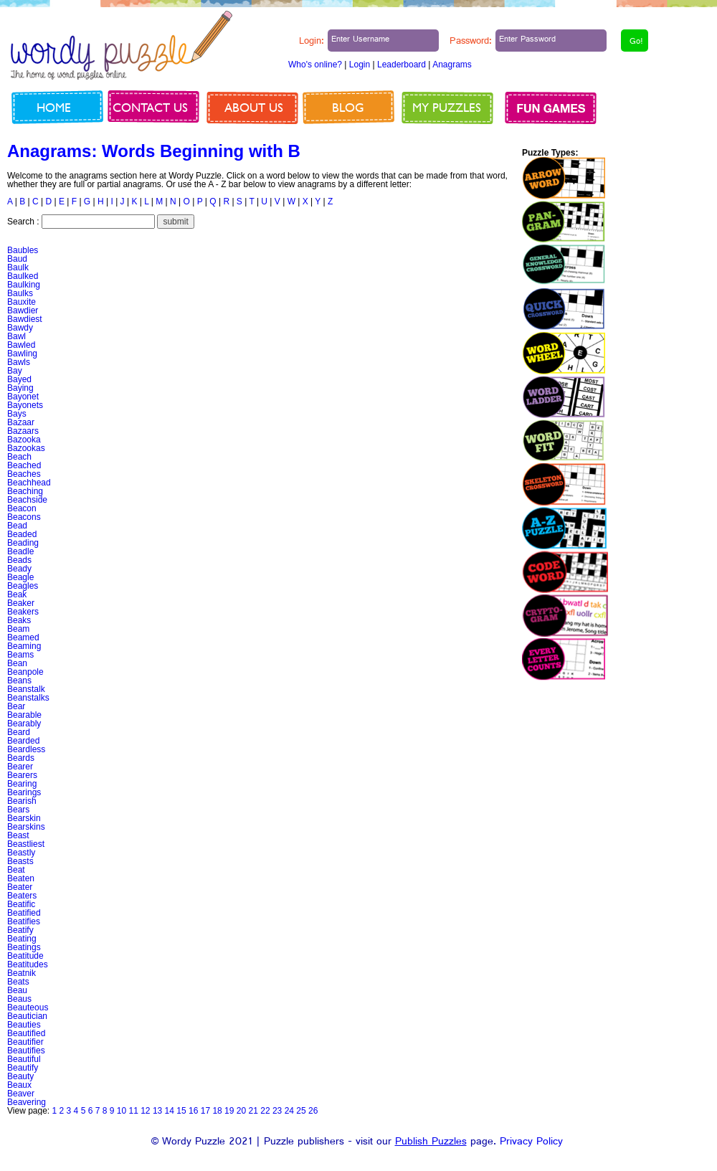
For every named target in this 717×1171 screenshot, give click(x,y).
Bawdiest (24, 319)
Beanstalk (26, 689)
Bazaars (23, 431)
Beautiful (24, 1059)
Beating (22, 939)
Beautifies (26, 1051)
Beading (23, 543)
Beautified (26, 1033)
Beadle (20, 551)
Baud (17, 259)
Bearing (22, 784)
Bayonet (23, 397)
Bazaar (20, 422)
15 (181, 1111)
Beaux (19, 1085)
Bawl (16, 336)
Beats (18, 982)
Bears (18, 810)
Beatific (21, 904)
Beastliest (25, 844)
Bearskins (26, 827)
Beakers (23, 612)
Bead (17, 526)
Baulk (18, 267)
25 (300, 1111)
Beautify (22, 1068)
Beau (17, 990)
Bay (14, 371)
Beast (18, 835)
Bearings (24, 792)
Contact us (150, 107)
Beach (19, 457)
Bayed (19, 379)
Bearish (22, 801)
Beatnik (21, 973)
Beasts (20, 861)
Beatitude (25, 956)
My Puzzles (446, 107)
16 (193, 1111)
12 (145, 1111)
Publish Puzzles (431, 1142)
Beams (20, 655)
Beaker (20, 603)
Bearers (22, 775)
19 (229, 1111)
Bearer (20, 767)
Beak (17, 594)
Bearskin (24, 818)
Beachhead (29, 483)
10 (121, 1111)
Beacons (24, 517)
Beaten (20, 878)
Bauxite (21, 302)
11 (133, 1111)
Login (359, 65)
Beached (24, 465)
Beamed (23, 637)
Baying (20, 388)
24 (289, 1111)
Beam (18, 629)
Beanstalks (28, 698)
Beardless (26, 749)
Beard (18, 732)
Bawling (22, 354)
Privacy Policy (531, 1142)
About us (253, 107)
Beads (19, 560)
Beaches (24, 474)
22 (265, 1111)
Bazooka (24, 440)
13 (157, 1111)
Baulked (22, 276)
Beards (20, 758)
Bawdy (20, 328)
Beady (19, 569)
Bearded (23, 741)
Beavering (26, 1102)
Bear (16, 706)
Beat (16, 870)
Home (54, 107)
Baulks (20, 293)
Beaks (19, 620)
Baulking (23, 285)
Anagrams (452, 65)
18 (217, 1111)
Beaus (19, 999)
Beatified (24, 913)
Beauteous (27, 1007)
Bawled (21, 345)
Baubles (22, 250)
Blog (348, 107)
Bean (17, 663)
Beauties (24, 1025)
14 (169, 1111)
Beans (19, 680)
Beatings (24, 947)
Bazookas (26, 448)
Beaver (20, 1094)
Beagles (22, 586)
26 (313, 1111)
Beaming (24, 646)
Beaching (25, 491)
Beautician (27, 1016)
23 (277, 1111)
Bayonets (25, 405)
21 (253, 1111)
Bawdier (22, 310)
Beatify (20, 930)
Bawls (18, 362)
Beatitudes (27, 964)
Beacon (22, 508)
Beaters (22, 896)
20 (241, 1111)
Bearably (24, 724)
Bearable (24, 715)
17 (205, 1111)
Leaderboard (401, 65)
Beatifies (23, 921)
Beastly (21, 853)
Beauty (20, 1076)
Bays (17, 414)
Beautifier (25, 1042)
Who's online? (315, 65)
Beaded (22, 534)
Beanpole (25, 672)
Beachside (27, 500)
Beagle (20, 577)
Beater (19, 887)
